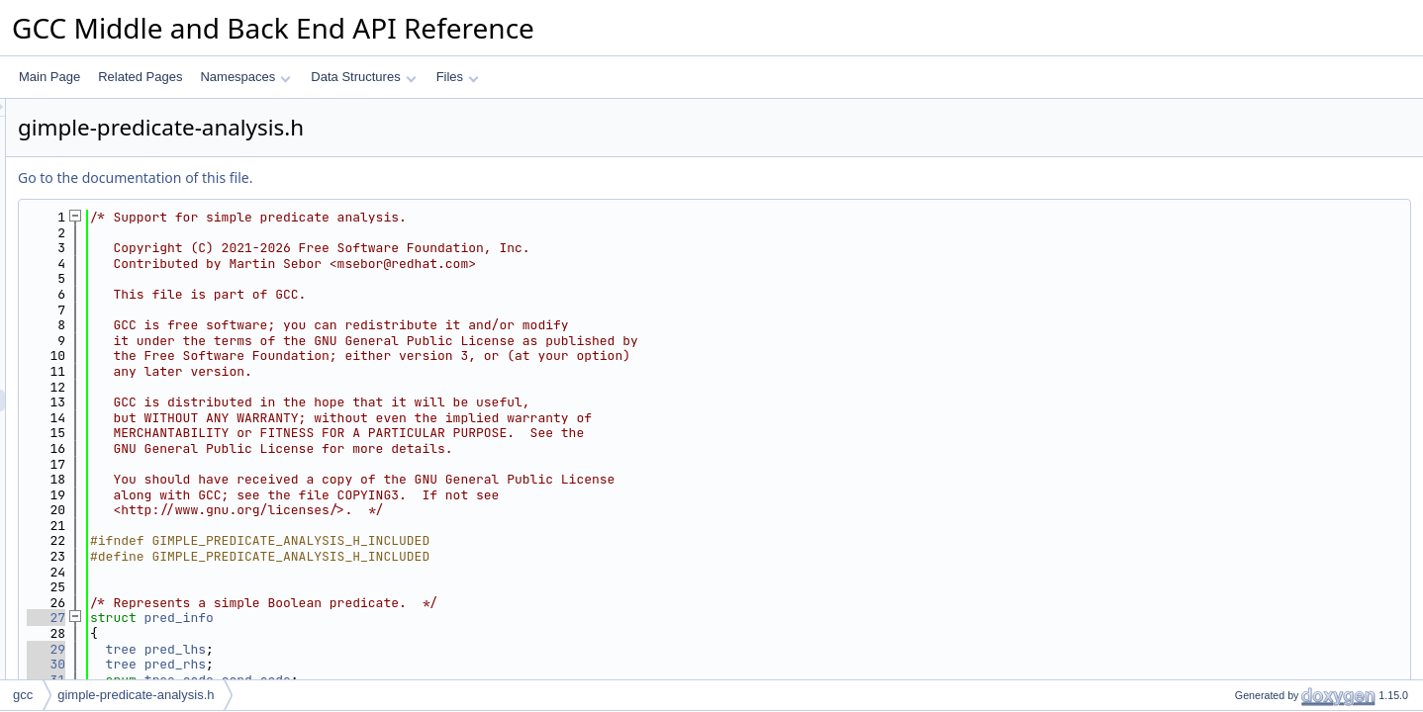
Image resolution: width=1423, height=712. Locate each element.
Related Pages (140, 76)
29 (293, 649)
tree (368, 649)
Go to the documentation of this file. (382, 177)
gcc (23, 694)
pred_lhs (422, 649)
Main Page (49, 76)
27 (293, 617)
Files (457, 76)
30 (293, 664)
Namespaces (245, 76)
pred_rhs (422, 664)
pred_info (426, 617)
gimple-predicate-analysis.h (135, 694)
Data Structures (363, 76)
